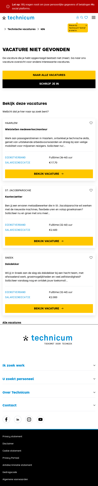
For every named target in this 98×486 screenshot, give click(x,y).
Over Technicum (16, 392)
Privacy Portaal (11, 457)
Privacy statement (12, 436)
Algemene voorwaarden (15, 479)
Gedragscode (10, 472)
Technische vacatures (22, 28)
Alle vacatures (12, 322)
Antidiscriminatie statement (17, 465)
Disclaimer (8, 443)
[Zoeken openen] (81, 17)
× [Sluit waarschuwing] (92, 4)
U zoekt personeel (18, 379)
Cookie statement (12, 450)
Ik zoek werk (14, 365)
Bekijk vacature (49, 174)
